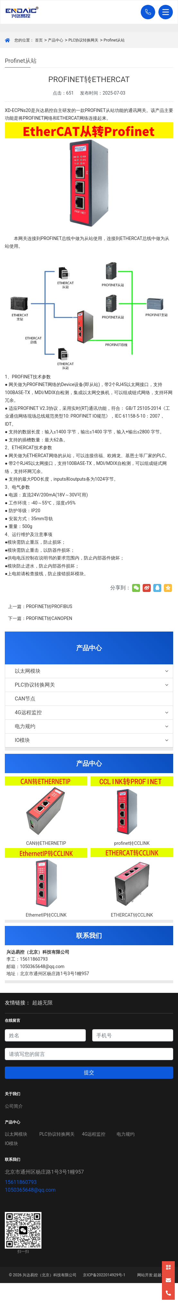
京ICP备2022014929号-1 (104, 1275)
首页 (39, 40)
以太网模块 (92, 671)
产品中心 (55, 40)
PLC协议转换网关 (83, 40)
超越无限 (42, 1003)
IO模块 (92, 740)
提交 (89, 1072)
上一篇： (40, 606)
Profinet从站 (114, 40)
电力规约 (92, 726)
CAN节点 (25, 699)
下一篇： (40, 618)
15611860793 (21, 1182)
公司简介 (14, 1106)
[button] (146, 12)
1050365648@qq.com (30, 1190)
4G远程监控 (92, 712)
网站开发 (145, 1275)
